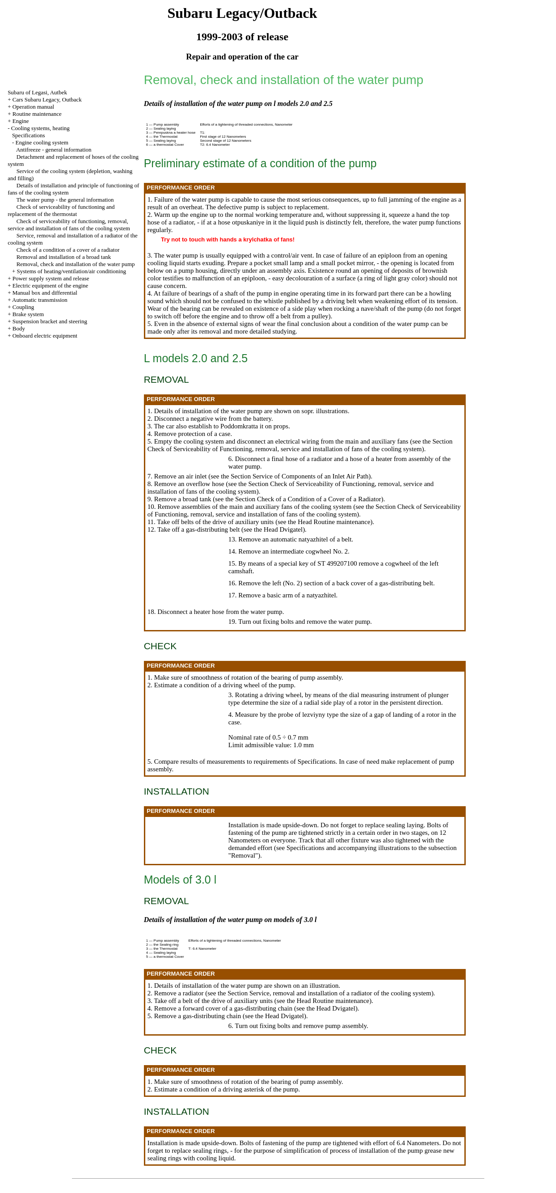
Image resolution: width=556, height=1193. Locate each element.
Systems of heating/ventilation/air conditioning (71, 271)
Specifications (28, 135)
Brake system (28, 314)
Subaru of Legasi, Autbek (37, 92)
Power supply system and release (51, 278)
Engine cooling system (41, 142)
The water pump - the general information (65, 199)
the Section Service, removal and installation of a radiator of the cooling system (324, 993)
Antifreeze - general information (54, 149)
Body (19, 328)
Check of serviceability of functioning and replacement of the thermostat (61, 210)
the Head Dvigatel (278, 529)
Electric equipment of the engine (50, 285)
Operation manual (34, 106)
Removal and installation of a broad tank (64, 257)
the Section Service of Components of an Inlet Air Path (294, 476)
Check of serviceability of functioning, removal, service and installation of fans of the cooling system (69, 225)
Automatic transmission (39, 299)
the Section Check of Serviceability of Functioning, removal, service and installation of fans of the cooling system (300, 445)
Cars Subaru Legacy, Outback (47, 99)
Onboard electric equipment (45, 335)
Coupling (23, 307)
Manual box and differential (45, 292)
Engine (21, 121)
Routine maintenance (37, 113)
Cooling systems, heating (40, 128)
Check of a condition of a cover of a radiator (68, 249)
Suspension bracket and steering (50, 321)
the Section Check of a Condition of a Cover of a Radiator (303, 499)
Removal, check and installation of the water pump (76, 264)
